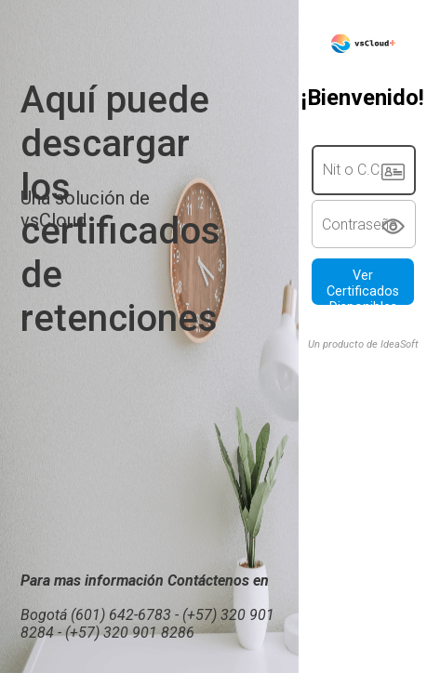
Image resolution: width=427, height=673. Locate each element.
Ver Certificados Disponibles (363, 286)
